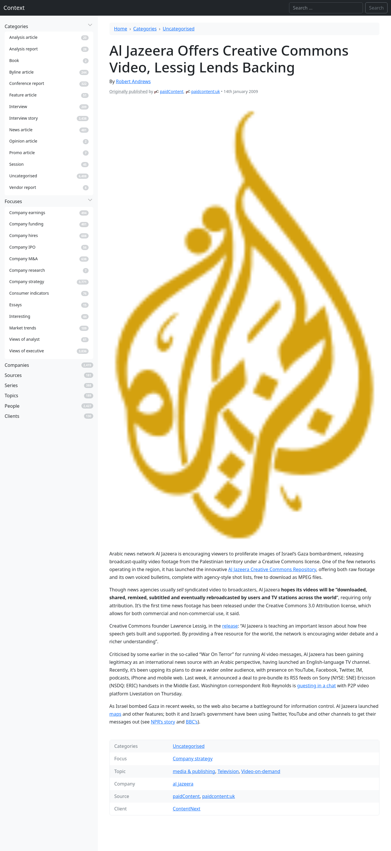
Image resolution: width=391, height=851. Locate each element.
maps (115, 714)
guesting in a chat (316, 685)
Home (120, 28)
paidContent (171, 91)
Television (228, 771)
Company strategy (193, 758)
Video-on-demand (260, 771)
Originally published (128, 91)
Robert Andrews (133, 81)
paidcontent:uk (205, 91)
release (230, 626)
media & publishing (194, 771)
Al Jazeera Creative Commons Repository (272, 569)
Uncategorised (179, 28)
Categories (145, 28)
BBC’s (192, 722)
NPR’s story (163, 722)
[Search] (326, 7)
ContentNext (186, 809)
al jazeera (183, 784)
